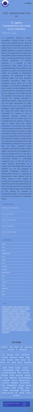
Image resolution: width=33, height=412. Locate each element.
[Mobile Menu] (28, 3)
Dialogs (4, 260)
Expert (17, 347)
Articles (14, 33)
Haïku (6, 378)
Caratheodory (6, 309)
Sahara (24, 324)
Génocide (27, 375)
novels (18, 321)
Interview (22, 319)
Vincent (26, 328)
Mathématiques (12, 385)
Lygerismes (28, 347)
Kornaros (10, 360)
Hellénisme (13, 378)
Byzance (21, 307)
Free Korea (5, 315)
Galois (3, 360)
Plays (3, 279)
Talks (3, 291)
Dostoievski (5, 311)
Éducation (4, 375)
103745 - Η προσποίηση (8, 226)
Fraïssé (27, 357)
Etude (22, 313)
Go (23, 315)
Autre (15, 307)
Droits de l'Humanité (9, 373)
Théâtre (5, 390)
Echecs (4, 313)
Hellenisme (5, 317)
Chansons (25, 368)
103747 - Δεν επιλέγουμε (8, 214)
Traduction (23, 326)
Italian (28, 319)
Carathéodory (25, 355)
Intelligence (15, 319)
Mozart (23, 360)
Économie (26, 373)
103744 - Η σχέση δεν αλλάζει (9, 232)
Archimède (9, 355)
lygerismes (5, 321)
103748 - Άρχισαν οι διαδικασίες (10, 208)
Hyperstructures (24, 380)
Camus (27, 307)
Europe (11, 375)
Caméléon (4, 347)
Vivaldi (14, 362)
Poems (3, 285)
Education (10, 313)
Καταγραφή (5, 332)
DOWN (30, 410)
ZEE (8, 330)
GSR (21, 347)
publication (17, 324)
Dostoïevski (13, 357)
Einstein (21, 357)
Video (20, 328)
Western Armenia (8, 393)
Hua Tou (14, 380)
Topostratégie (14, 390)
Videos (3, 295)
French (12, 315)
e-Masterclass (14, 311)
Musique (12, 321)
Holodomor (26, 317)
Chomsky (5, 357)
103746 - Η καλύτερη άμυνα (9, 220)
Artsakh (10, 307)
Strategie (11, 326)
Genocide (18, 315)
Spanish (4, 326)
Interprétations (25, 383)
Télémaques (23, 350)
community (15, 309)
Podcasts (4, 282)
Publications (5, 288)
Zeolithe (13, 330)
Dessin (21, 309)
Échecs (19, 373)
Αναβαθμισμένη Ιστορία (23, 330)
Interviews (4, 269)
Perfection (10, 350)
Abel (3, 355)
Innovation (5, 383)
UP (30, 406)
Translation (14, 328)
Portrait (10, 324)
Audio (3, 247)
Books (3, 250)
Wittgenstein (28, 362)
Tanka (27, 388)
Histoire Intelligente (15, 317)
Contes (3, 256)
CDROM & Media (6, 253)
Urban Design (25, 390)
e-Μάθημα (23, 311)
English (17, 313)
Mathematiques (6, 272)
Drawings (4, 266)
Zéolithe (21, 393)
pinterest (24, 321)
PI (16, 350)
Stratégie (21, 388)
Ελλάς (11, 347)
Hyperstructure (6, 319)
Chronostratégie (8, 370)
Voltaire (19, 362)
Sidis (28, 360)
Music (3, 275)
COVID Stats (25, 370)
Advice (5, 368)
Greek (27, 315)
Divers (3, 263)
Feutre (27, 313)
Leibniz (17, 360)
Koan (3, 385)
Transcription (6, 328)
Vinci (3, 330)
